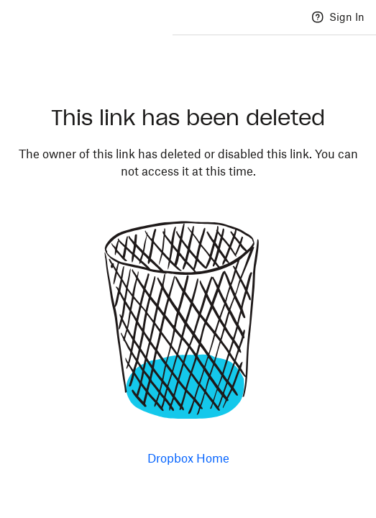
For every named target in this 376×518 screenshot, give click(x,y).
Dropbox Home (188, 458)
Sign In (346, 17)
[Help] (317, 17)
